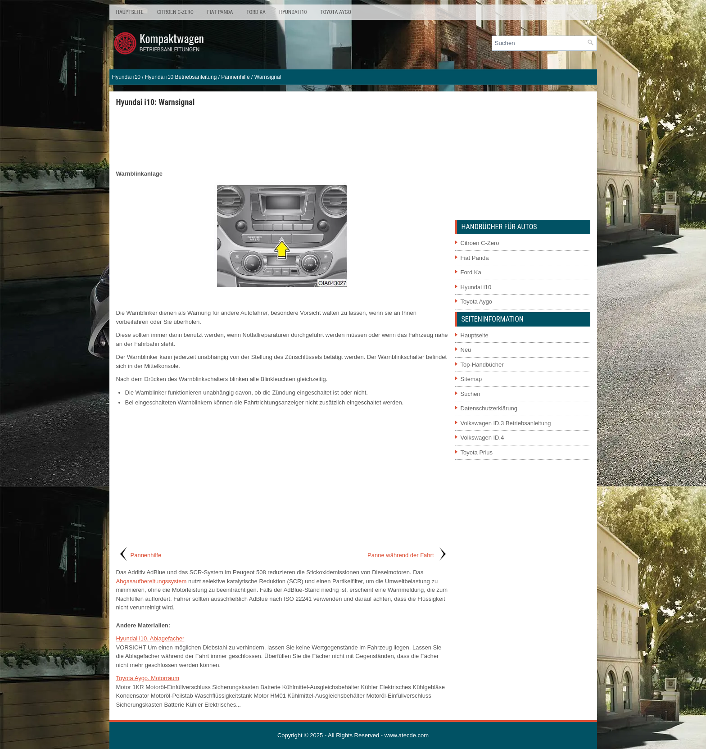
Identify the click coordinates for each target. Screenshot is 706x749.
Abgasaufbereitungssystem (151, 581)
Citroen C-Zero (175, 12)
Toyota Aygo (335, 12)
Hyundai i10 (293, 12)
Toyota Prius (477, 452)
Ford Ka (256, 12)
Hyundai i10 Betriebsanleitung (181, 77)
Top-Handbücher (482, 364)
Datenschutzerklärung (489, 408)
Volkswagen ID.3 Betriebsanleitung (506, 423)
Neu (466, 349)
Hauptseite (130, 12)
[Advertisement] (282, 138)
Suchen (470, 393)
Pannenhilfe (235, 77)
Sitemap (471, 379)
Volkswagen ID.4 (482, 437)
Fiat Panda (220, 12)
